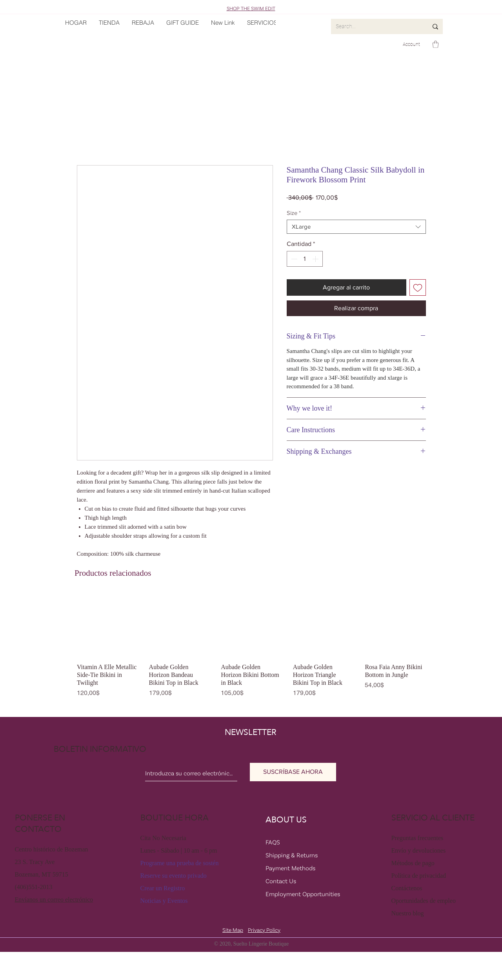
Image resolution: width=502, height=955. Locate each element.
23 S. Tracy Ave (35, 862)
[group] (251, 647)
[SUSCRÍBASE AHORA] (293, 772)
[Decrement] (293, 258)
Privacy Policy (264, 929)
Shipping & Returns (292, 855)
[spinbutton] (305, 258)
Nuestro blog (407, 913)
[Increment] (316, 258)
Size (294, 212)
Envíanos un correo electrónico (54, 899)
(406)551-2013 (34, 887)
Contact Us (281, 881)
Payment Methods (290, 868)
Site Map (232, 929)
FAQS (273, 842)
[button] (435, 44)
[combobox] (356, 227)
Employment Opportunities (303, 894)
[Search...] (376, 26)
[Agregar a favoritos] (417, 287)
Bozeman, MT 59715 (41, 874)
